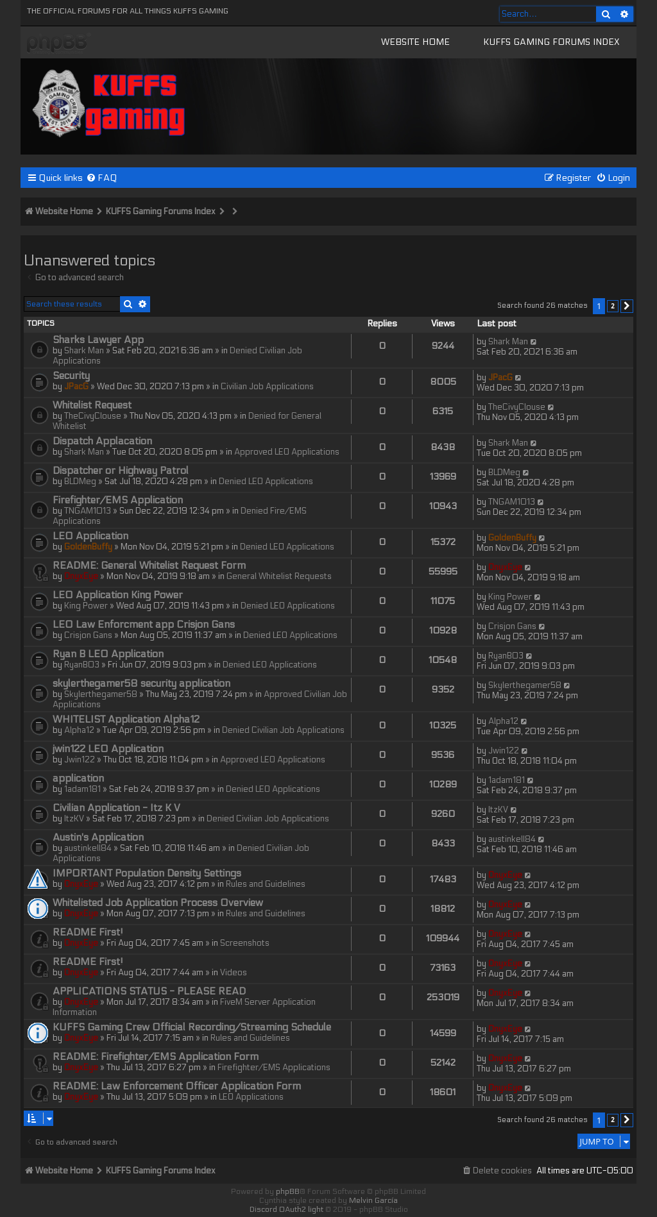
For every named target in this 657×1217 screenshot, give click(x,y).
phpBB (288, 1191)
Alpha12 (79, 730)
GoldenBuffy (88, 547)
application (78, 778)
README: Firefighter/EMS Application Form (156, 1056)
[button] (626, 306)
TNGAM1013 (87, 511)
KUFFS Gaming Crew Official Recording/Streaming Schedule (192, 1027)
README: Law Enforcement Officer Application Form (177, 1086)
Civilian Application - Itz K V (116, 808)
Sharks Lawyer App (98, 340)
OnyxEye (81, 576)
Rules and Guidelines (265, 884)
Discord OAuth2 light (286, 1209)
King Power (86, 606)
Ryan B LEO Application (108, 654)
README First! (88, 932)
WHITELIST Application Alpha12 (126, 719)
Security (71, 376)
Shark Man (84, 351)
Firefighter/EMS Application (118, 500)
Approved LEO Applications (286, 452)
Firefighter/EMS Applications (274, 1067)
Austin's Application (98, 837)
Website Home (415, 42)
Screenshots (244, 943)
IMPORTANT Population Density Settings (147, 873)
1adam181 (82, 789)
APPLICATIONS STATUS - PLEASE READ (149, 991)
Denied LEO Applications (266, 481)
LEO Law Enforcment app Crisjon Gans (144, 624)
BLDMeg (80, 481)
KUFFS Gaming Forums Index (551, 42)
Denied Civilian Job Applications (283, 730)
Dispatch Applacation (102, 441)
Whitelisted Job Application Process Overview (158, 903)
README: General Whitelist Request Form (149, 565)
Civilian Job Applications (267, 387)
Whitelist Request (92, 405)
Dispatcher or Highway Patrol (121, 470)
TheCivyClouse (92, 416)
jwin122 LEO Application (108, 749)
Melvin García (373, 1200)
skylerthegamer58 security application (141, 683)
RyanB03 (81, 665)
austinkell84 (88, 848)
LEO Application (90, 536)
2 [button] (613, 305)
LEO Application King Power (118, 595)
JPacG (76, 387)
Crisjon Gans (88, 635)
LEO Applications (251, 1097)
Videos (233, 973)
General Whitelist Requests (279, 576)
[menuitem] (101, 178)
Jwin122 (79, 760)
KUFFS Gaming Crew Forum (59, 44)
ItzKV (74, 819)
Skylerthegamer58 (100, 694)
